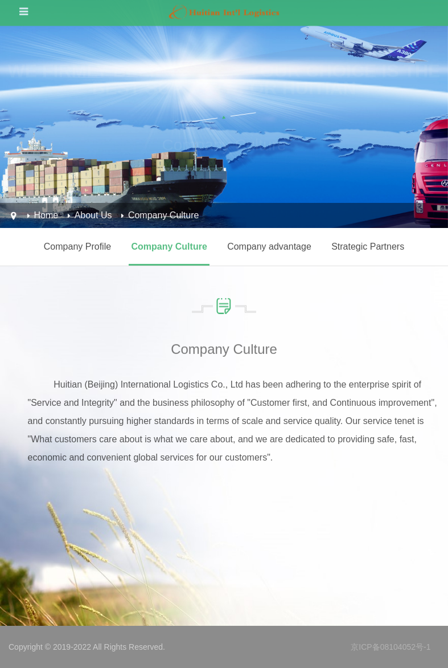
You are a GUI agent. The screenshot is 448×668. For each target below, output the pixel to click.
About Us (93, 215)
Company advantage (269, 246)
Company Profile (77, 246)
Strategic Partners (367, 246)
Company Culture (163, 215)
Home (46, 215)
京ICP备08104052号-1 (390, 646)
